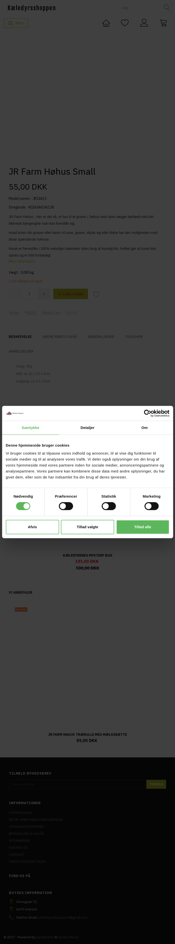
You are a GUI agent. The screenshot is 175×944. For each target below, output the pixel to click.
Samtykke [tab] (30, 427)
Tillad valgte (87, 527)
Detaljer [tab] (88, 427)
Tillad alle (142, 527)
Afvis (32, 527)
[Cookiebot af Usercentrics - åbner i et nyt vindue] (147, 413)
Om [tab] (144, 427)
